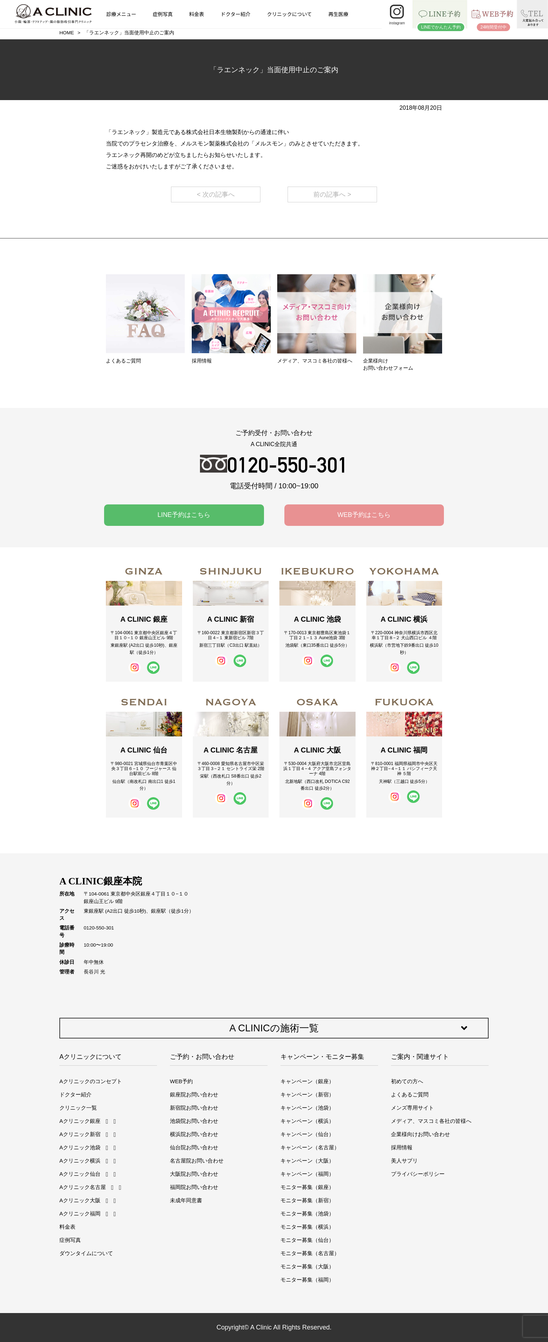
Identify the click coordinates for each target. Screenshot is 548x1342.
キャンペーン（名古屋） (309, 1147)
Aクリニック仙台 (80, 1174)
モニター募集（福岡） (307, 1280)
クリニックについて (289, 14)
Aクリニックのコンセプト (90, 1081)
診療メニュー (121, 14)
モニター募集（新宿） (307, 1200)
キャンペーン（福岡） (307, 1174)
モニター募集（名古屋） (309, 1253)
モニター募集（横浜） (307, 1227)
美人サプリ (404, 1161)
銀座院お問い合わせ (194, 1094)
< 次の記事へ (216, 194)
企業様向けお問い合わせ (420, 1134)
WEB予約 (181, 1081)
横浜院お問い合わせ (194, 1134)
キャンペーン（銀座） (307, 1081)
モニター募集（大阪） (307, 1266)
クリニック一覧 (78, 1108)
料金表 (196, 14)
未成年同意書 (186, 1200)
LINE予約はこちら (183, 514)
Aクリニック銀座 (80, 1121)
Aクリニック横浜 (80, 1161)
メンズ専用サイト (412, 1108)
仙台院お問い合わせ (194, 1147)
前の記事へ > (332, 194)
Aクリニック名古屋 (82, 1187)
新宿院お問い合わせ (194, 1108)
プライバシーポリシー (418, 1174)
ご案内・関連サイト (420, 1056)
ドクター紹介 (235, 14)
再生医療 (338, 14)
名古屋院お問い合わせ (197, 1161)
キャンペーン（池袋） (307, 1108)
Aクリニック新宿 (80, 1134)
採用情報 (401, 1147)
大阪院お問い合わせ (194, 1174)
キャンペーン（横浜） (307, 1121)
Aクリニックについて (90, 1056)
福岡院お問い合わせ (194, 1187)
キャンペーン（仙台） (307, 1134)
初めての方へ (407, 1081)
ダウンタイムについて (86, 1253)
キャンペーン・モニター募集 (322, 1056)
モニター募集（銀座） (307, 1187)
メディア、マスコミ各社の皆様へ (431, 1121)
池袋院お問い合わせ (194, 1121)
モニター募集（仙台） (307, 1240)
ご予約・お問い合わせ (202, 1056)
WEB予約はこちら (364, 514)
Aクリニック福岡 (80, 1213)
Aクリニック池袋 (80, 1147)
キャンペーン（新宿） (307, 1094)
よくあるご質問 (410, 1094)
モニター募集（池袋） (307, 1213)
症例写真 (163, 14)
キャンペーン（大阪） (307, 1161)
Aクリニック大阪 (80, 1200)
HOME (66, 32)
